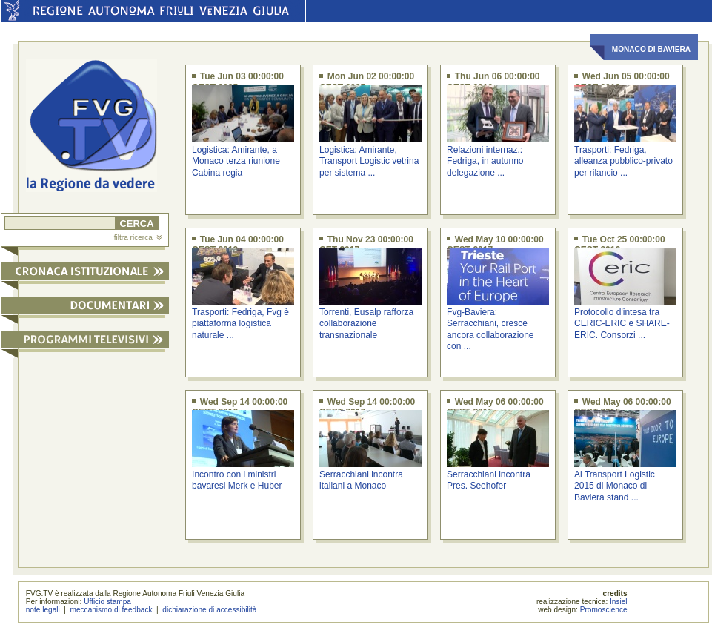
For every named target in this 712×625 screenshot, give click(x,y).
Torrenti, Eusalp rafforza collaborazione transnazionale (366, 323)
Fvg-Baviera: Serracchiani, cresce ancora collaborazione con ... (490, 329)
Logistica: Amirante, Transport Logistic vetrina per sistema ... (369, 161)
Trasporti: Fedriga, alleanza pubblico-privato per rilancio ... (623, 161)
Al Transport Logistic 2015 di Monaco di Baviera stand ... (614, 486)
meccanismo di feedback (111, 610)
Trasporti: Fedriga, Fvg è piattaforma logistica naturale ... (240, 323)
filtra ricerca (138, 238)
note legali (43, 610)
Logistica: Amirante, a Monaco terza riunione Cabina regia (236, 161)
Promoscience (604, 610)
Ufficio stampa (107, 602)
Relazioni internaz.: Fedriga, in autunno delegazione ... (485, 161)
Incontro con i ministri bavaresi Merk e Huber (237, 480)
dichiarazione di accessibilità (209, 610)
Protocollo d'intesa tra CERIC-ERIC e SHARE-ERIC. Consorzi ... (622, 323)
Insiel (619, 602)
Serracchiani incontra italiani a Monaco (361, 480)
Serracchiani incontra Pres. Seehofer (488, 480)
